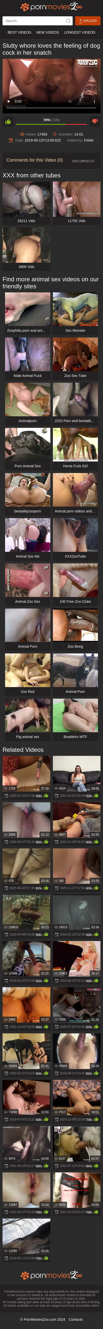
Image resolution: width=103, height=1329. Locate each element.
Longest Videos (79, 32)
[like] (8, 121)
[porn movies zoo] (51, 6)
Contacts (76, 1319)
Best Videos (19, 32)
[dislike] (94, 121)
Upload (88, 21)
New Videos (47, 32)
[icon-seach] (68, 20)
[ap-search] (38, 20)
